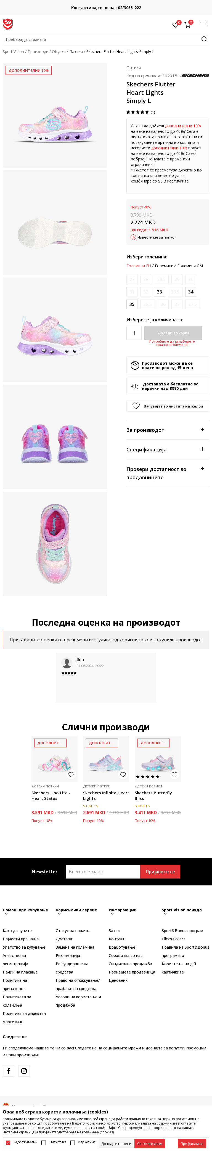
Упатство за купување (24, 947)
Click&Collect (173, 938)
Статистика (58, 1142)
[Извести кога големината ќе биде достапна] (131, 279)
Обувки (59, 51)
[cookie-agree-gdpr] (149, 1143)
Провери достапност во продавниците (165, 473)
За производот (165, 429)
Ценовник (118, 980)
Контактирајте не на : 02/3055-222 (106, 8)
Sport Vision (13, 51)
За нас (115, 930)
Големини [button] (164, 266)
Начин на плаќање (20, 972)
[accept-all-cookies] (192, 1143)
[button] (106, 39)
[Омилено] (175, 24)
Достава (64, 938)
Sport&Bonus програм (182, 930)
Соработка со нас (125, 955)
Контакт (116, 938)
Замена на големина (75, 947)
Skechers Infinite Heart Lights (106, 795)
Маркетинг (86, 1142)
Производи (38, 51)
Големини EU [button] (138, 266)
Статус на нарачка (73, 930)
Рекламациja (68, 955)
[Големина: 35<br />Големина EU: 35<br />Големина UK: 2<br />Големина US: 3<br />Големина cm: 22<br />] (131, 304)
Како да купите (17, 930)
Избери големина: (146, 256)
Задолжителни (25, 1142)
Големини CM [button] (190, 266)
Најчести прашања (21, 938)
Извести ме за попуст (156, 237)
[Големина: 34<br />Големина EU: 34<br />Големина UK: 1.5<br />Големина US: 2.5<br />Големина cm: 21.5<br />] (190, 292)
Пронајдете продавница (132, 972)
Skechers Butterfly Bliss (153, 795)
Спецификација (165, 449)
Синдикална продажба (130, 963)
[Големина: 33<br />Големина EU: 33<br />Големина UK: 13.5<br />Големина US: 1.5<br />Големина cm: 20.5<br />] (159, 292)
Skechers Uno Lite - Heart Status (50, 795)
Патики (76, 51)
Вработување (122, 947)
